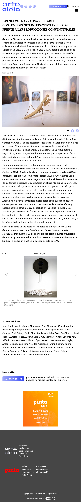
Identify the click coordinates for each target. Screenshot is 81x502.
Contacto (23, 453)
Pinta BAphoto (27, 472)
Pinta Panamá (42, 470)
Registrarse (24, 448)
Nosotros (23, 446)
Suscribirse (24, 456)
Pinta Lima (26, 470)
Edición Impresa (26, 451)
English (75, 7)
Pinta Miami (26, 475)
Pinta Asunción (42, 472)
